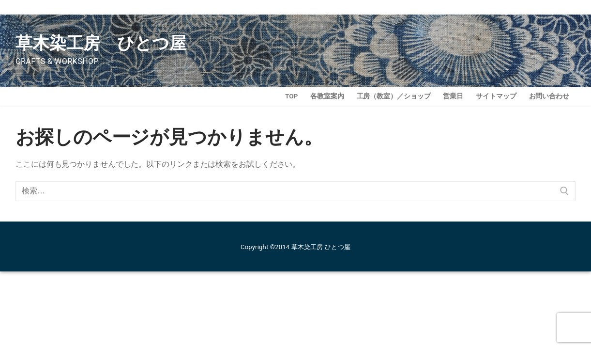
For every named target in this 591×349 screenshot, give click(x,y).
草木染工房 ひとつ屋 (100, 43)
